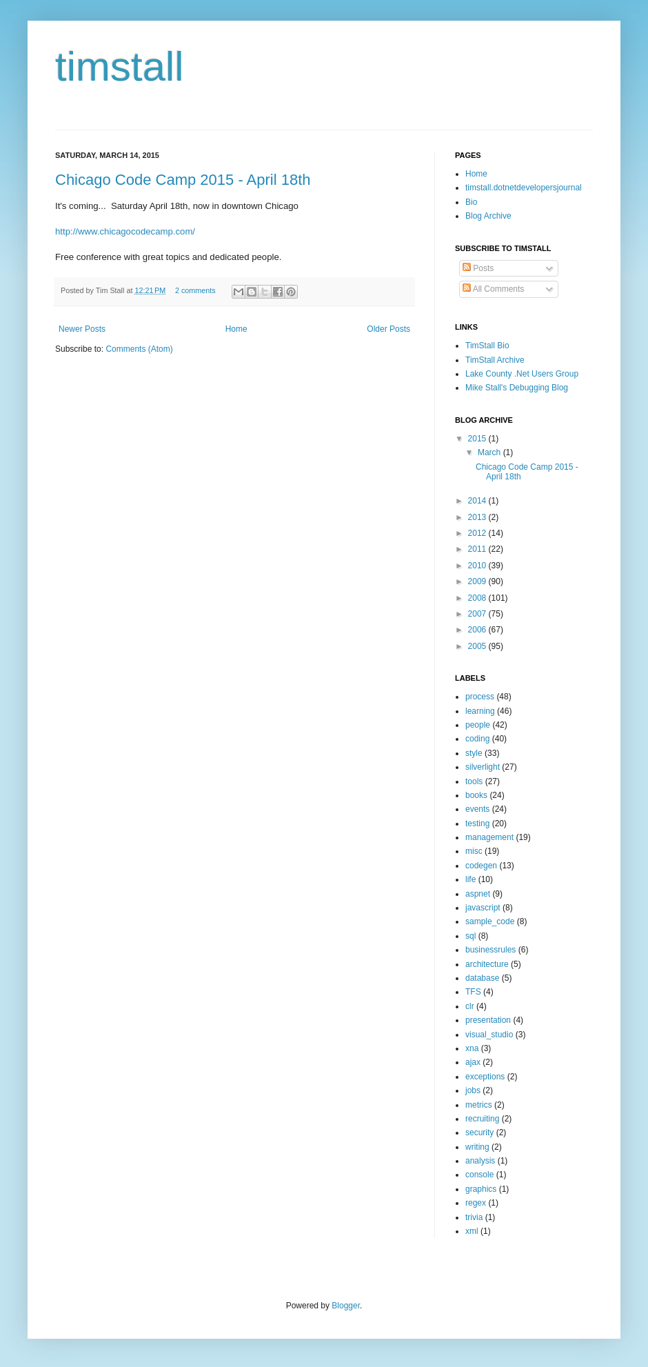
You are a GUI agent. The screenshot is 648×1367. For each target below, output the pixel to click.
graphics (480, 1189)
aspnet (477, 894)
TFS (473, 992)
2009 (478, 581)
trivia (474, 1217)
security (479, 1132)
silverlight (482, 767)
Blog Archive (488, 216)
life (470, 879)
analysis (480, 1161)
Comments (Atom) (138, 349)
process (479, 696)
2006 (478, 630)
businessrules (490, 950)
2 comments (195, 290)
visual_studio (489, 1034)
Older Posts (388, 329)
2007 (478, 614)
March (490, 452)
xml (471, 1231)
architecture (487, 964)
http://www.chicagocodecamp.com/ (125, 231)
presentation (488, 1020)
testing (477, 823)
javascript (482, 907)
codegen (481, 865)
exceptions (485, 1076)
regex (475, 1203)
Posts (478, 268)
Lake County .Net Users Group (521, 374)
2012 (478, 533)
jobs (472, 1090)
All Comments (493, 289)
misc (474, 851)
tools (474, 781)
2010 (478, 565)
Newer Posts (82, 329)
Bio (471, 202)
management (489, 837)
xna (471, 1048)
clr (469, 1006)
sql (470, 936)
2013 (478, 517)
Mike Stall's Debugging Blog (516, 387)
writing (477, 1147)
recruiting (482, 1119)
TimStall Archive (495, 360)
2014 (478, 501)
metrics (478, 1105)
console (479, 1174)
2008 (478, 598)
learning (480, 711)
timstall (119, 66)
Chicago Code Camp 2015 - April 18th (183, 179)
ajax (472, 1062)
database (482, 978)
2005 (478, 646)
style (474, 753)
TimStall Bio (487, 345)
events (477, 809)
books (476, 795)
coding (477, 739)
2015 (478, 438)
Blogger (346, 1305)
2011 (478, 549)
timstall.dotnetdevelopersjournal (523, 187)
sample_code (489, 921)
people (477, 725)
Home (236, 329)
